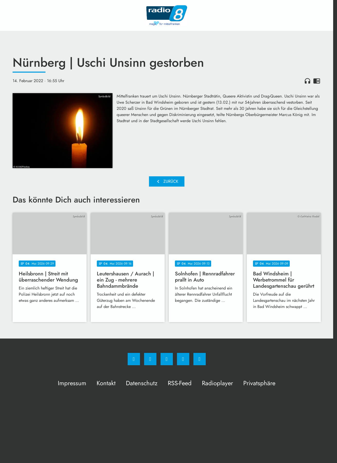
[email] (199, 359)
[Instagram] (150, 359)
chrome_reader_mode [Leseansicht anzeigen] (316, 80)
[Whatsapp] (167, 359)
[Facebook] (134, 359)
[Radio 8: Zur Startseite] (166, 15)
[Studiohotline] (183, 359)
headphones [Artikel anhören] (307, 80)
